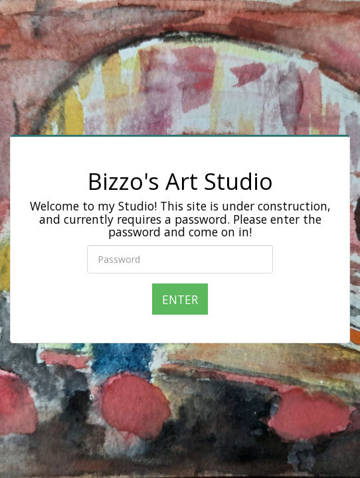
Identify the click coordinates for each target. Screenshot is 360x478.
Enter (180, 299)
